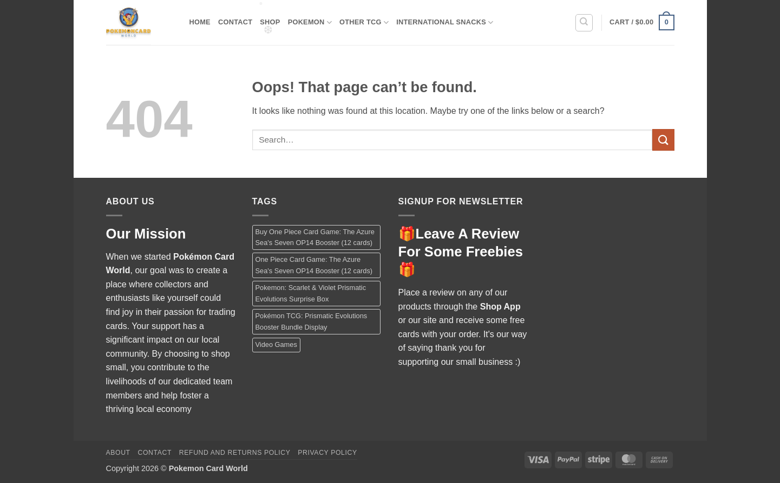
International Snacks (444, 22)
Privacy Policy (327, 452)
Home (200, 22)
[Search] (584, 22)
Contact (235, 22)
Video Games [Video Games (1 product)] (276, 344)
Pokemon (310, 22)
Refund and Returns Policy (235, 452)
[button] (641, 23)
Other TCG (364, 22)
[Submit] (663, 139)
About (118, 452)
